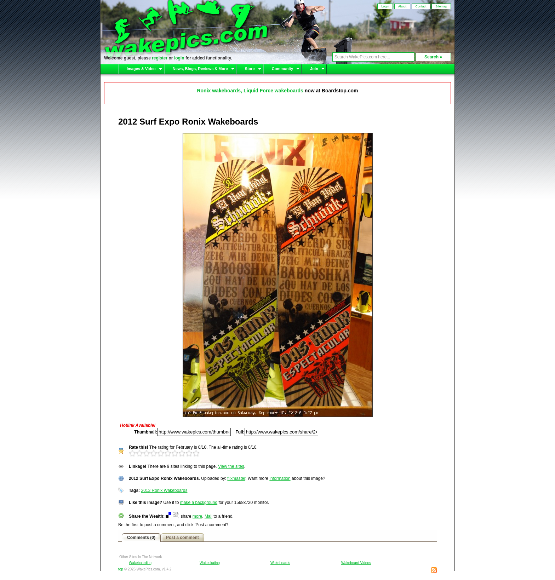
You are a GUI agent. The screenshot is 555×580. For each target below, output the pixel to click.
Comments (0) (141, 537)
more (197, 516)
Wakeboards (280, 563)
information (279, 478)
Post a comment (182, 537)
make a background (198, 502)
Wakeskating (210, 563)
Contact (421, 6)
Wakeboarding (140, 563)
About (402, 6)
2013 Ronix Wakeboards (164, 490)
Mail (208, 516)
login (179, 58)
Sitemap (441, 6)
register (159, 58)
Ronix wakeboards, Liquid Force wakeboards (250, 90)
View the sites (231, 466)
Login (385, 6)
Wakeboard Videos (356, 563)
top (120, 569)
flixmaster (236, 478)
